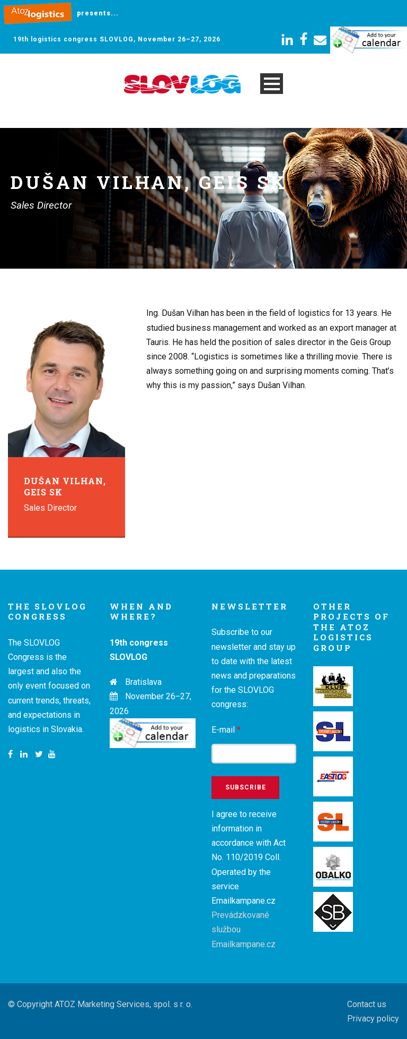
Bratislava (143, 682)
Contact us (366, 1004)
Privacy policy (373, 1019)
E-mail (226, 730)
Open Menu (271, 83)
